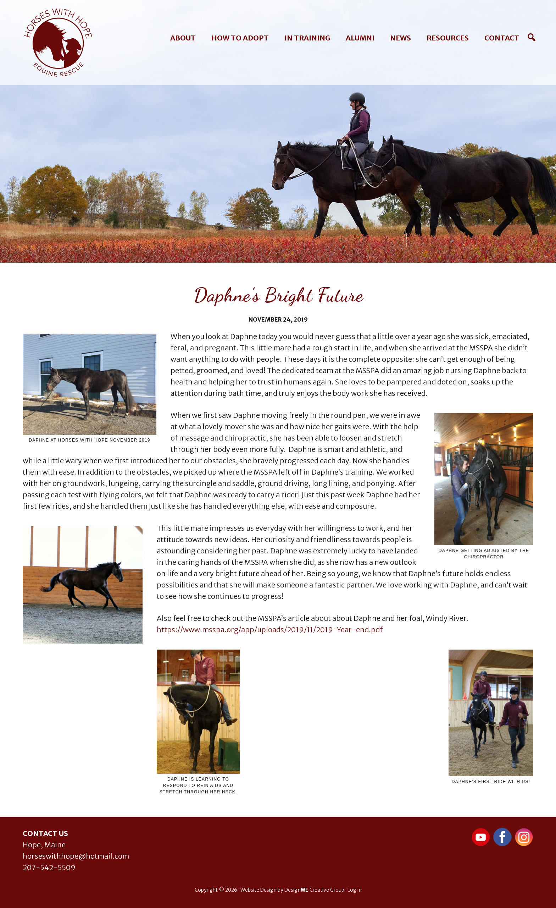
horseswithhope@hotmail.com (76, 856)
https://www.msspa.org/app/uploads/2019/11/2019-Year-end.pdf (270, 629)
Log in (355, 890)
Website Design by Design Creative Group (292, 890)
